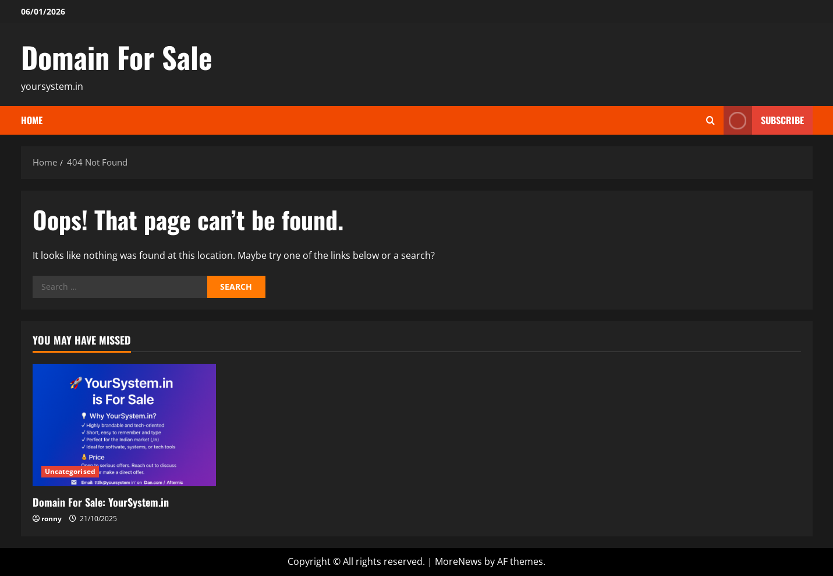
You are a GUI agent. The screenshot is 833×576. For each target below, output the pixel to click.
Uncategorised (70, 471)
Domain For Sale (116, 56)
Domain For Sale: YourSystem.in (101, 502)
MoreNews (458, 561)
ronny (51, 519)
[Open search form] (710, 120)
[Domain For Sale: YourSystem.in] (124, 425)
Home (31, 120)
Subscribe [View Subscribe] (764, 120)
